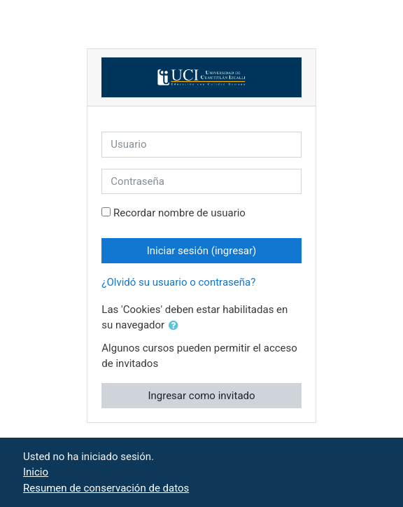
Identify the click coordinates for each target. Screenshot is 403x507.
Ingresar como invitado (201, 395)
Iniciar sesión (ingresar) (202, 250)
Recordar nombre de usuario (179, 213)
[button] (176, 326)
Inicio (35, 472)
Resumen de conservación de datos (106, 488)
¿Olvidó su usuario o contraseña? (178, 282)
